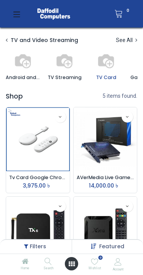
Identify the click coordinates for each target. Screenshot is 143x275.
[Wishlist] (94, 261)
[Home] (25, 262)
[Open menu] (72, 264)
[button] (111, 246)
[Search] (48, 262)
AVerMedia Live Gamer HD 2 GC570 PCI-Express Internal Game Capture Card (105, 177)
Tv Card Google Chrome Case (38, 177)
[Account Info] (118, 261)
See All (126, 40)
